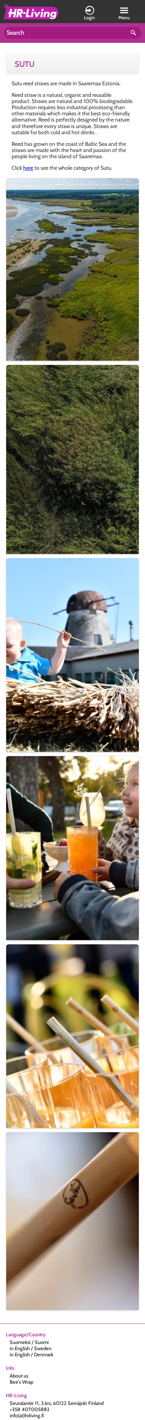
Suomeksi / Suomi (29, 1342)
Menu (124, 13)
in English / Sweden (30, 1348)
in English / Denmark (31, 1354)
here (28, 167)
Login (89, 13)
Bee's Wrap (21, 1382)
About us (19, 1376)
